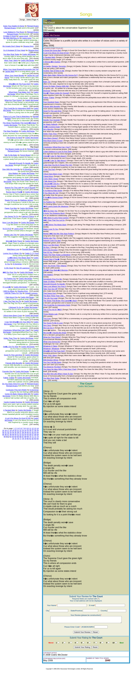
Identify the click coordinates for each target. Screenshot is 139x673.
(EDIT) (49, 20)
